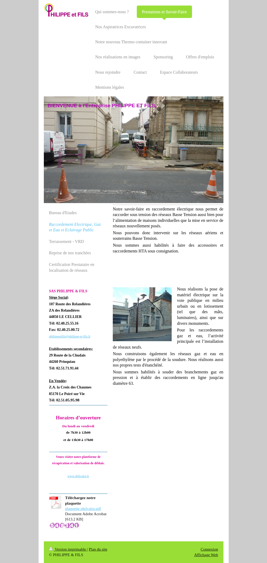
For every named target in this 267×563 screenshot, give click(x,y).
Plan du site (98, 549)
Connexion (209, 549)
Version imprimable (68, 549)
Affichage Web (206, 555)
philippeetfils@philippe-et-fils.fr (70, 336)
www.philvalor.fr (78, 476)
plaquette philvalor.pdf (83, 508)
